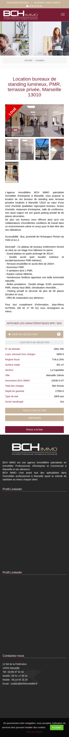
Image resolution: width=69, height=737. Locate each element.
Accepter (56, 727)
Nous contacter (34, 410)
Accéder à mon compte (47, 3)
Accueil (28, 60)
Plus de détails (34, 732)
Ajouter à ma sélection (34, 342)
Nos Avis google (18, 2)
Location (39, 60)
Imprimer (34, 417)
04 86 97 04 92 (35, 6)
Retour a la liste (34, 429)
